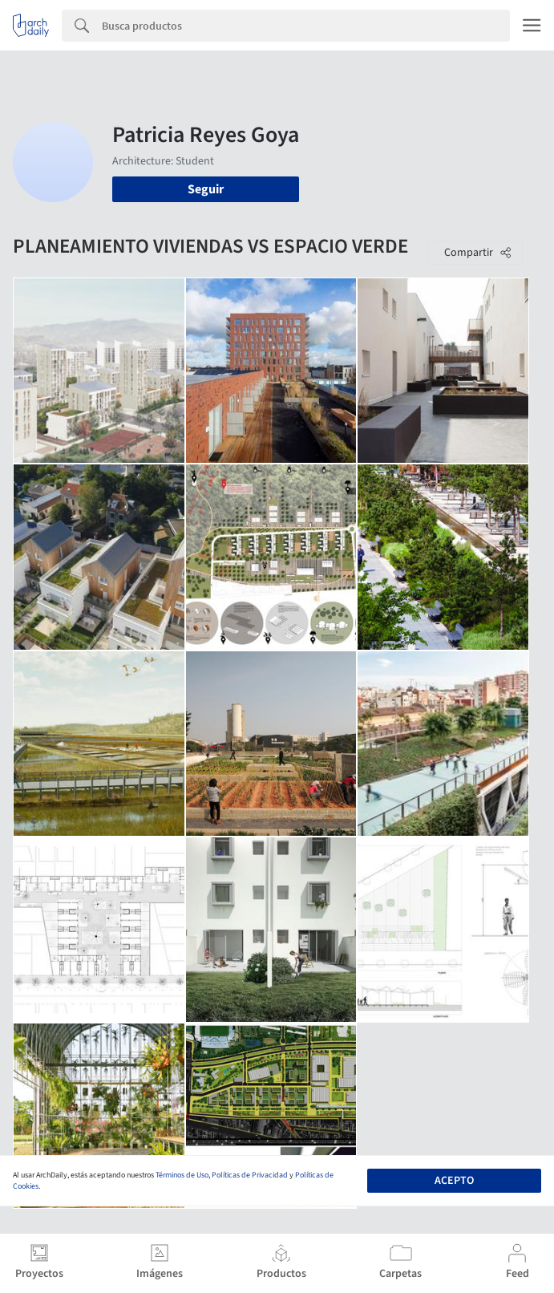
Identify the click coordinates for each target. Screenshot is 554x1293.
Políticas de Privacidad (250, 1175)
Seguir (206, 189)
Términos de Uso (182, 1175)
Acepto (454, 1181)
